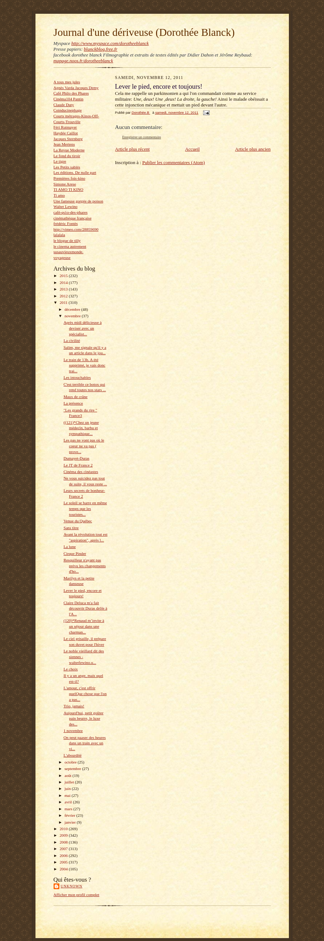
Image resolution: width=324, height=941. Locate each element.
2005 (64, 862)
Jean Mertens (64, 144)
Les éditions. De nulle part (75, 172)
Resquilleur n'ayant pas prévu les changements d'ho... (84, 565)
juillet (69, 782)
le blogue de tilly (67, 240)
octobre (70, 762)
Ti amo (59, 195)
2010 (64, 829)
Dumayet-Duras (76, 458)
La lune (69, 546)
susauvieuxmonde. (69, 252)
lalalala (59, 235)
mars (68, 809)
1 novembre (73, 730)
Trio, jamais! (73, 706)
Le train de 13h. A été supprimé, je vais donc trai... (84, 365)
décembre (72, 309)
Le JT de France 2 (77, 465)
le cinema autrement (70, 246)
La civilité (71, 340)
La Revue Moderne (69, 150)
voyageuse (62, 257)
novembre (72, 316)
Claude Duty (64, 105)
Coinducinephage (68, 110)
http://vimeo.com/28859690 (76, 229)
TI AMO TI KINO (69, 189)
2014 (64, 282)
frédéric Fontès (66, 223)
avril (68, 802)
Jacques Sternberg (68, 139)
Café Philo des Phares (71, 93)
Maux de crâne (75, 396)
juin (68, 788)
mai (68, 795)
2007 (64, 848)
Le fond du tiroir (67, 156)
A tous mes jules (67, 82)
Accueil (192, 149)
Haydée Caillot (66, 133)
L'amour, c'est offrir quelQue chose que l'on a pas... (84, 693)
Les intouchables (77, 377)
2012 (64, 296)
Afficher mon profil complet (77, 894)
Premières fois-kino (69, 178)
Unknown (72, 886)
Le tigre (60, 161)
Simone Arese (65, 184)
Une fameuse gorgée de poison (79, 201)
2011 (64, 302)
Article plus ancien (252, 149)
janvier (70, 822)
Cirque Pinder (74, 553)
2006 (64, 855)
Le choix (70, 669)
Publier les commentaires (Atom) (173, 162)
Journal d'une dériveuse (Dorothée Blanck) (144, 32)
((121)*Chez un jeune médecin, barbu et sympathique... (80, 428)
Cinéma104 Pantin (69, 99)
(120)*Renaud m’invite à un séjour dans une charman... (83, 626)
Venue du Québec (77, 521)
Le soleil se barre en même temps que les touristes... (85, 508)
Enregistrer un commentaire (141, 137)
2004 (64, 869)
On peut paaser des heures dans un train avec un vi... (84, 743)
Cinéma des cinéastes (80, 471)
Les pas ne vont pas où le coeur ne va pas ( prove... (83, 445)
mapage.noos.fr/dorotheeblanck (83, 60)
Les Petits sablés (67, 167)
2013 (64, 289)
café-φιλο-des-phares (71, 212)
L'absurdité (72, 755)
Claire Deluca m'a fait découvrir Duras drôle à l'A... (85, 608)
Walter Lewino (65, 206)
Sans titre (71, 528)
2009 (64, 835)
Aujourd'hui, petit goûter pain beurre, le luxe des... (83, 718)
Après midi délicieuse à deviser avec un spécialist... (82, 328)
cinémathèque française (73, 218)
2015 (64, 275)
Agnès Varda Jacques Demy (76, 87)
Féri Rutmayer (65, 127)
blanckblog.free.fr (101, 49)
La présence (73, 403)
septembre (73, 768)
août (68, 775)
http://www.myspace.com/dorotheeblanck (110, 43)
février (70, 815)
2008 (64, 842)
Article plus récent (132, 149)
